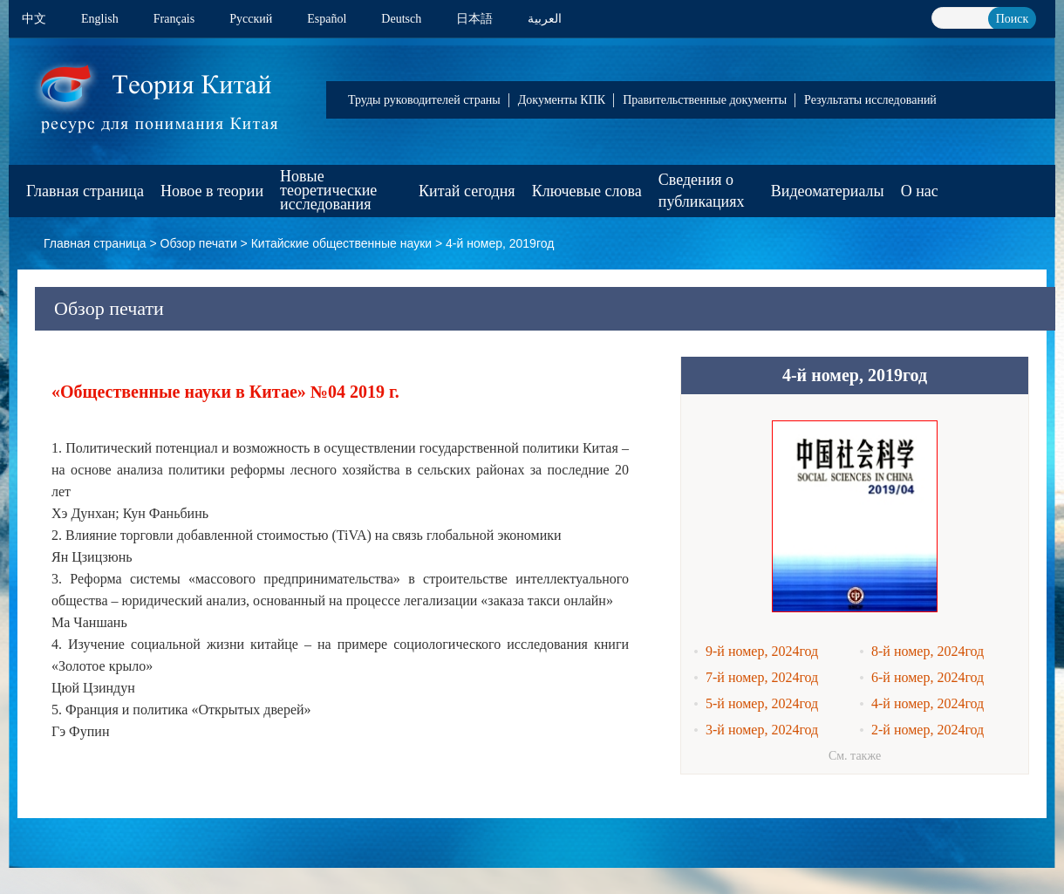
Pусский (250, 18)
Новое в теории (211, 191)
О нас (919, 191)
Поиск (1012, 18)
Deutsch (401, 18)
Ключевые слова (587, 191)
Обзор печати (198, 243)
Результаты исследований (870, 99)
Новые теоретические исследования (328, 190)
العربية (545, 18)
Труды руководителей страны (424, 99)
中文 (34, 18)
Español (326, 18)
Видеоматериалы (827, 191)
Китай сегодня (467, 191)
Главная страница (85, 191)
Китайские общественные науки (341, 243)
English (100, 18)
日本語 (474, 18)
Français (173, 18)
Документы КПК (561, 99)
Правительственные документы (705, 99)
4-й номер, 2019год (500, 243)
